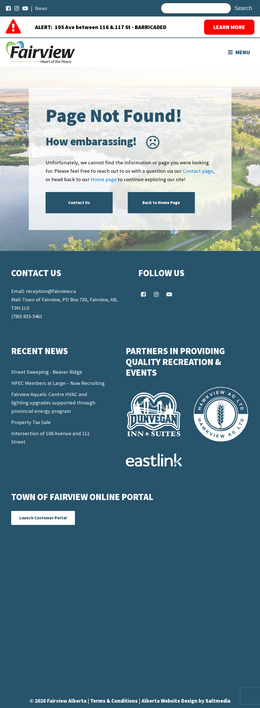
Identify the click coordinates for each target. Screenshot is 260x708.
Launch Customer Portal (43, 517)
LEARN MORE (229, 26)
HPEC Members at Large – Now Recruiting (58, 383)
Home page (104, 179)
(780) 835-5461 (26, 316)
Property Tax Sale (31, 422)
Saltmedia (217, 701)
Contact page (198, 171)
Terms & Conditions (114, 701)
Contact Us (79, 202)
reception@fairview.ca (51, 291)
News (41, 8)
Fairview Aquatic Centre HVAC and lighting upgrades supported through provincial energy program (53, 402)
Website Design (179, 701)
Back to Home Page (161, 202)
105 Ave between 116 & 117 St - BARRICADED (110, 26)
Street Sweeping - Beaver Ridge (46, 372)
